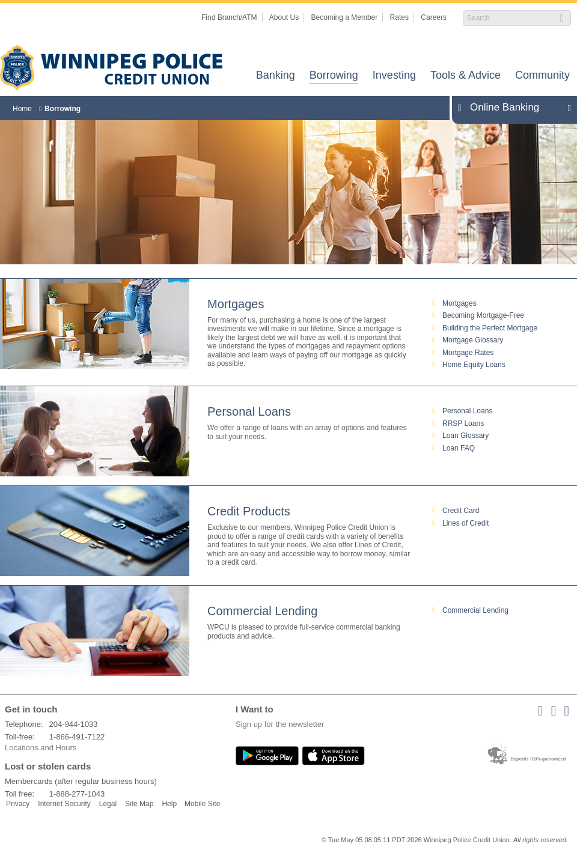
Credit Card (460, 510)
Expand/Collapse (566, 107)
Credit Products (248, 511)
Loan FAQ (458, 448)
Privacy (17, 804)
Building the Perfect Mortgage (489, 328)
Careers (434, 17)
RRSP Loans (463, 423)
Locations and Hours (40, 747)
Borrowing (334, 76)
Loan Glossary (465, 435)
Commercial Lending (262, 611)
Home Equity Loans (473, 364)
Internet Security (64, 804)
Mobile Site (202, 804)
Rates (399, 17)
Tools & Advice (465, 76)
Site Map (139, 804)
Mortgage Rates (467, 352)
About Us (284, 17)
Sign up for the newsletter (280, 724)
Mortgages (235, 304)
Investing (394, 76)
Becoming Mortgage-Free (483, 315)
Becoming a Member (344, 17)
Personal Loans (249, 411)
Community (542, 76)
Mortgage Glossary (472, 340)
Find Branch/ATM (229, 17)
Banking (275, 76)
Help (169, 804)
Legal (108, 804)
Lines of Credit (465, 523)
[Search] (510, 18)
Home (22, 109)
